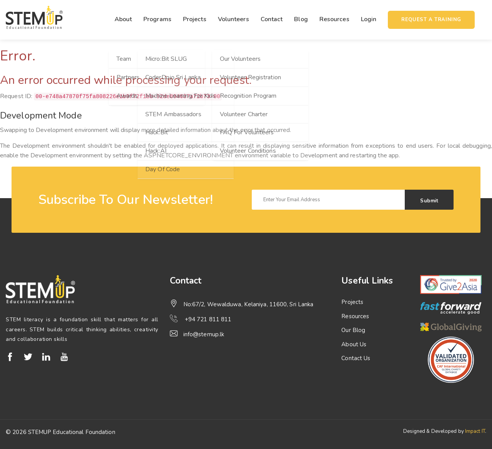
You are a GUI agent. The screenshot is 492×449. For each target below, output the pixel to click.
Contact (272, 19)
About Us (353, 344)
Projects (194, 19)
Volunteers (233, 19)
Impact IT (475, 431)
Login (369, 19)
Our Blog (353, 330)
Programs (157, 19)
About (123, 19)
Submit (429, 200)
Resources (334, 19)
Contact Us (355, 358)
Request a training (431, 19)
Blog (301, 19)
